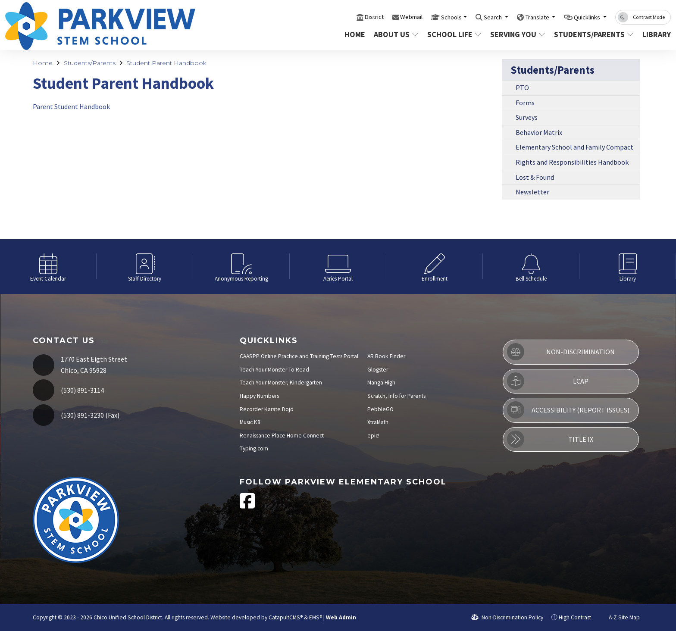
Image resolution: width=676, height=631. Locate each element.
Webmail (383, 17)
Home (354, 34)
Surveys (527, 117)
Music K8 (250, 422)
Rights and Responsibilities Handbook (572, 162)
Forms (525, 102)
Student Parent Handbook (166, 63)
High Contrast (575, 617)
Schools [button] (428, 17)
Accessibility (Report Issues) (568, 410)
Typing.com (254, 448)
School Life (453, 34)
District (342, 17)
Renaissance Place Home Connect (282, 435)
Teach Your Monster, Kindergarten (281, 382)
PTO (522, 87)
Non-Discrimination (561, 351)
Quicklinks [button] (583, 17)
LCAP (547, 381)
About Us (396, 34)
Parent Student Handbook (71, 106)
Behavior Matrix (539, 132)
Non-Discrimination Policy (507, 617)
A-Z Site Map (619, 617)
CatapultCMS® (286, 617)
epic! (373, 435)
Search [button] (475, 17)
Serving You (516, 34)
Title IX (550, 439)
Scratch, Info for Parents (396, 396)
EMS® (315, 617)
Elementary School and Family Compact (574, 147)
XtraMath (377, 422)
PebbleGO (380, 409)
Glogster (377, 369)
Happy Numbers (259, 396)
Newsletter (532, 191)
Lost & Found (535, 177)
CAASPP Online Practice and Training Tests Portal (299, 356)
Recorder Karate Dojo (267, 409)
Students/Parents (591, 34)
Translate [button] (525, 17)
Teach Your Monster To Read (274, 369)
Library (654, 34)
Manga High (381, 382)
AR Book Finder (386, 356)
